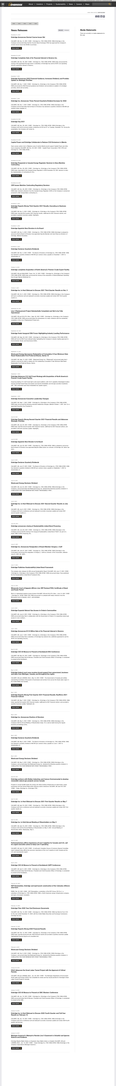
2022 (36, 23)
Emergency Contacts (80, 0)
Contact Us (98, 0)
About (31, 4)
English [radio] (61, 30)
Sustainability (61, 4)
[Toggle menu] (3, 4)
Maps (87, 4)
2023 (30, 23)
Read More (16, 48)
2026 (14, 23)
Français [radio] (66, 30)
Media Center (94, 12)
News (71, 4)
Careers (79, 4)
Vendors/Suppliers (90, 0)
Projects (49, 4)
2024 (25, 23)
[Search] (102, 4)
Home (88, 12)
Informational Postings (57, 0)
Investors (39, 4)
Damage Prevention (69, 0)
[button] (96, 17)
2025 (19, 23)
